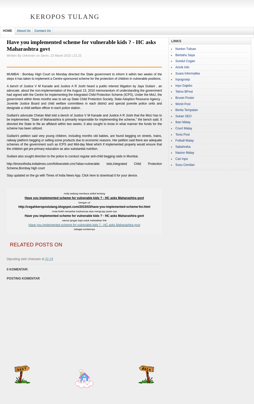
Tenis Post (182, 134)
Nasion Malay (184, 153)
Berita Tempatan (186, 110)
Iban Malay (183, 122)
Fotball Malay (184, 140)
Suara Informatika (187, 73)
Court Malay (183, 128)
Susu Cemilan (185, 165)
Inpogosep (182, 79)
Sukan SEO (183, 116)
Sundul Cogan (185, 61)
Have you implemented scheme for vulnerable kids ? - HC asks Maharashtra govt (84, 225)
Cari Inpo (181, 159)
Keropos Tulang (65, 16)
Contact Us (42, 31)
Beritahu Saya (185, 55)
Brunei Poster (184, 98)
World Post (182, 104)
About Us (24, 31)
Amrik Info (182, 67)
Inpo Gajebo (183, 85)
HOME (7, 31)
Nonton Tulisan (185, 49)
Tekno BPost (184, 91)
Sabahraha (183, 147)
